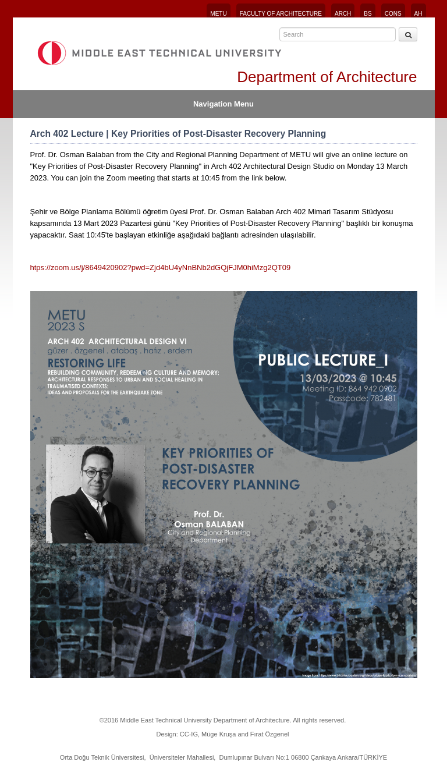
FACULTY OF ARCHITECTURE (281, 13)
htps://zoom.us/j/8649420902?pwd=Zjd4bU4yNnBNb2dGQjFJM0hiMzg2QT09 (160, 267)
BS (367, 13)
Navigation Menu (223, 104)
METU (218, 13)
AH (418, 13)
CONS (393, 13)
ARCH (343, 13)
